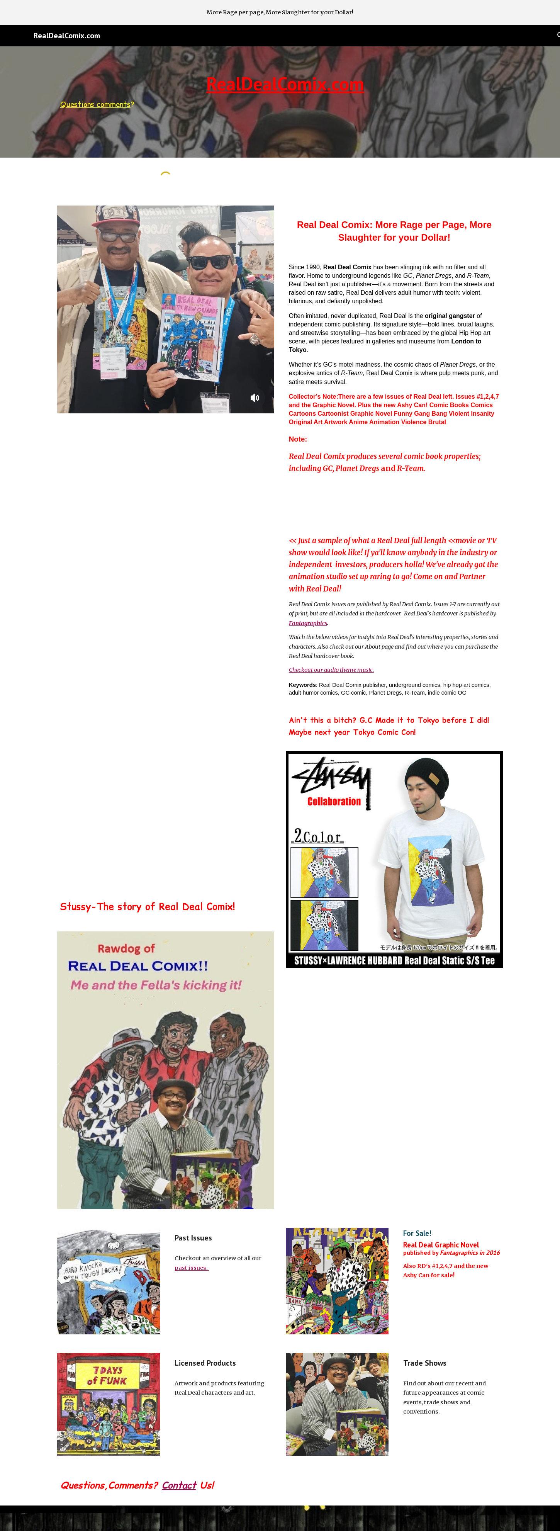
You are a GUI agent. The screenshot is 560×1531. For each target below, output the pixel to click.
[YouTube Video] (165, 498)
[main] (280, 92)
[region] (280, 12)
